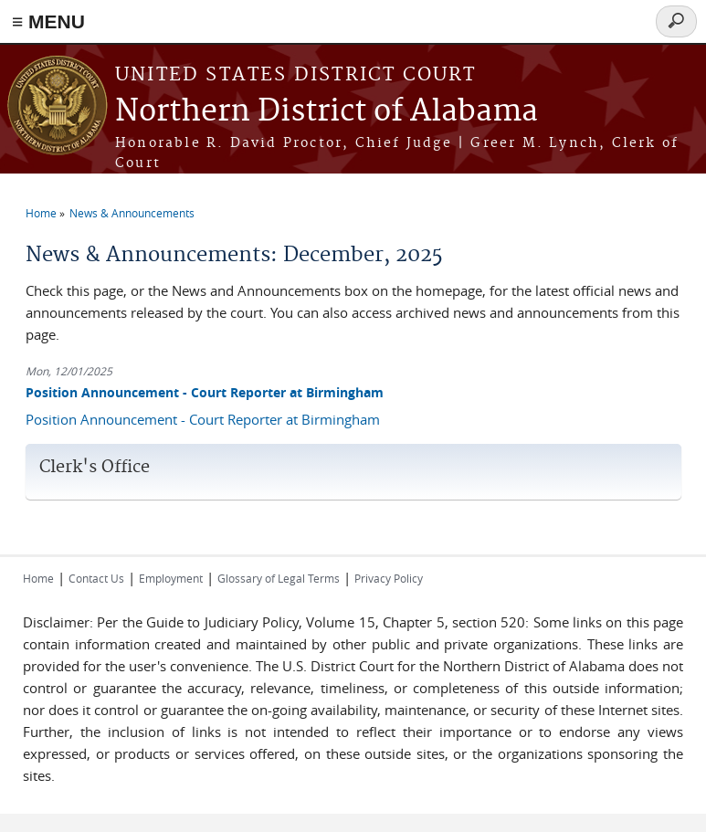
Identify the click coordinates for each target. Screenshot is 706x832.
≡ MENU (48, 21)
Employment (171, 578)
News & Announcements (132, 212)
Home (41, 212)
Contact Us (96, 578)
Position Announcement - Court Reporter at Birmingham (205, 392)
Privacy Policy (388, 578)
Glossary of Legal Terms (278, 578)
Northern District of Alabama (326, 112)
